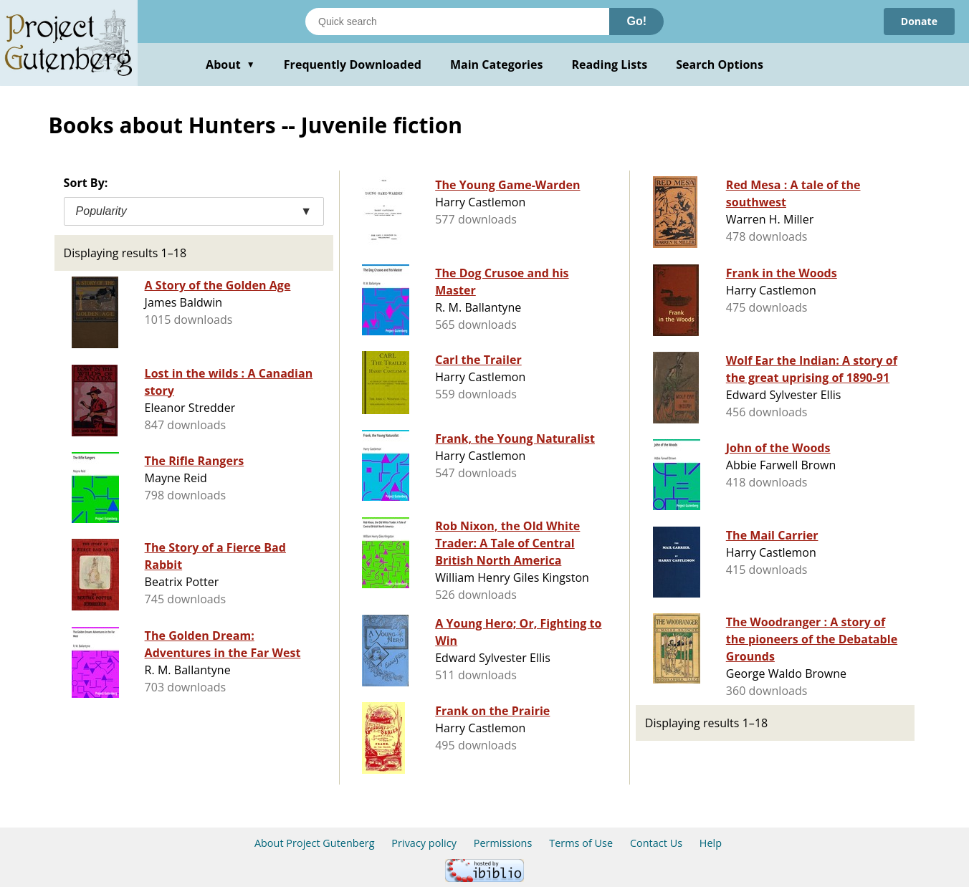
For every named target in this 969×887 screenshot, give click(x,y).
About (230, 64)
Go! (636, 21)
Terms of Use (581, 843)
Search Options (719, 64)
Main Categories (496, 64)
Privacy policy (424, 843)
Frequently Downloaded (352, 64)
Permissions (503, 843)
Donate (919, 21)
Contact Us (656, 843)
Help (711, 843)
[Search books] (457, 21)
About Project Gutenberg (314, 843)
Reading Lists (610, 64)
